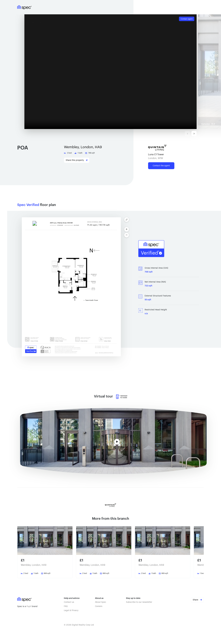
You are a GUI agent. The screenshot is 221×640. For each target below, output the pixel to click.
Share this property (77, 160)
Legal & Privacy (71, 610)
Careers (98, 606)
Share (197, 600)
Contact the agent (161, 166)
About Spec (100, 602)
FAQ (66, 606)
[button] (111, 71)
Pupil (29, 606)
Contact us (69, 602)
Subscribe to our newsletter (139, 602)
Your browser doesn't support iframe (110, 71)
